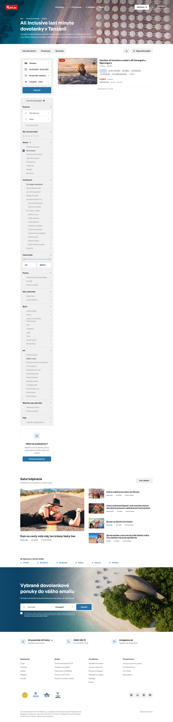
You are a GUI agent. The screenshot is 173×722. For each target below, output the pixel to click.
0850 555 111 (80, 640)
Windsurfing (31, 344)
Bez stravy (30, 173)
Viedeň (24, 563)
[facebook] (131, 695)
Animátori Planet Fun (34, 199)
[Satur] (11, 7)
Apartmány (30, 296)
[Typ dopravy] (37, 113)
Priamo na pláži (32, 285)
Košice (79, 563)
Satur (102, 7)
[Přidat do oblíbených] (94, 60)
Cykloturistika (31, 311)
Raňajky (29, 169)
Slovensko (59, 51)
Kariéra (23, 671)
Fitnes (28, 315)
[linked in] (137, 695)
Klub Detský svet (32, 389)
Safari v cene (31, 359)
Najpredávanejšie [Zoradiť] (141, 51)
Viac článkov (144, 480)
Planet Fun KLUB (34, 207)
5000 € (42, 265)
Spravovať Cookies (146, 712)
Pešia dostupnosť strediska (36, 277)
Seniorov (29, 248)
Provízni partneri (129, 667)
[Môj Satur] (142, 7)
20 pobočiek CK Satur (40, 640)
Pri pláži (29, 281)
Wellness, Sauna (32, 407)
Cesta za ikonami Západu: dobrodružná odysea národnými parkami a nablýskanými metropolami (128, 506)
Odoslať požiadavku (37, 459)
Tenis (28, 336)
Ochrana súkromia (95, 667)
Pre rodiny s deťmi (33, 211)
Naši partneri (127, 675)
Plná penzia (30, 162)
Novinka (103, 71)
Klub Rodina (30, 392)
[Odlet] (37, 119)
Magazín (23, 675)
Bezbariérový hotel (33, 370)
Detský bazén (33, 237)
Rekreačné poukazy (96, 675)
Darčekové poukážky (62, 667)
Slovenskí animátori (35, 203)
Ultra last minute (29, 51)
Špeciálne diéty (32, 381)
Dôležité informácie (96, 663)
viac (95, 37)
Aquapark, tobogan (35, 226)
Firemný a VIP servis (62, 675)
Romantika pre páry (33, 188)
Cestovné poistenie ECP (64, 663)
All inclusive (105, 74)
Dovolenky (60, 7)
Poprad (96, 563)
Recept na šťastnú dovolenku (119, 521)
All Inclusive (30, 151)
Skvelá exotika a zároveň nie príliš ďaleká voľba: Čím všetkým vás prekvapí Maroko (127, 536)
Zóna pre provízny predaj (132, 663)
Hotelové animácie (35, 229)
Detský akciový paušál (36, 244)
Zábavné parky (33, 241)
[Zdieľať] (126, 50)
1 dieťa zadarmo (33, 218)
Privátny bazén (32, 355)
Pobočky (23, 667)
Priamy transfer (32, 377)
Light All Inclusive (32, 158)
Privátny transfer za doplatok (37, 362)
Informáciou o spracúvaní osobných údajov (36, 616)
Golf (28, 325)
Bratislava (42, 563)
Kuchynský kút (31, 300)
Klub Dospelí (31, 396)
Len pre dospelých (33, 192)
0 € (26, 265)
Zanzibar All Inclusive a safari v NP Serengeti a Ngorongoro (123, 61)
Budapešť (61, 563)
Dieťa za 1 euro (33, 214)
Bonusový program (96, 671)
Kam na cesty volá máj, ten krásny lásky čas (47, 536)
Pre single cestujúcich (34, 184)
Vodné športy (31, 340)
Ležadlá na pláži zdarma (35, 422)
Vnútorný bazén (32, 411)
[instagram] (143, 695)
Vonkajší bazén (32, 385)
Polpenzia (30, 166)
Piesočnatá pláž (32, 374)
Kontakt (23, 678)
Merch (91, 682)
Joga (28, 332)
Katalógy (92, 678)
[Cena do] (37, 259)
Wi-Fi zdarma (31, 366)
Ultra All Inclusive (32, 147)
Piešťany (114, 563)
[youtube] (150, 695)
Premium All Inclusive (34, 154)
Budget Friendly (32, 196)
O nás (22, 663)
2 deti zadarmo (33, 222)
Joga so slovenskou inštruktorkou (33, 319)
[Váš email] (36, 607)
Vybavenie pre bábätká (36, 233)
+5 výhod (131, 74)
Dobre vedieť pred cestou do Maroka (122, 492)
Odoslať (84, 607)
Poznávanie (45, 51)
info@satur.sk (126, 640)
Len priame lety (32, 125)
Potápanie (30, 329)
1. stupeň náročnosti (119, 74)
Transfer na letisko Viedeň (64, 678)
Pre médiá (127, 671)
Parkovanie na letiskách (63, 671)
